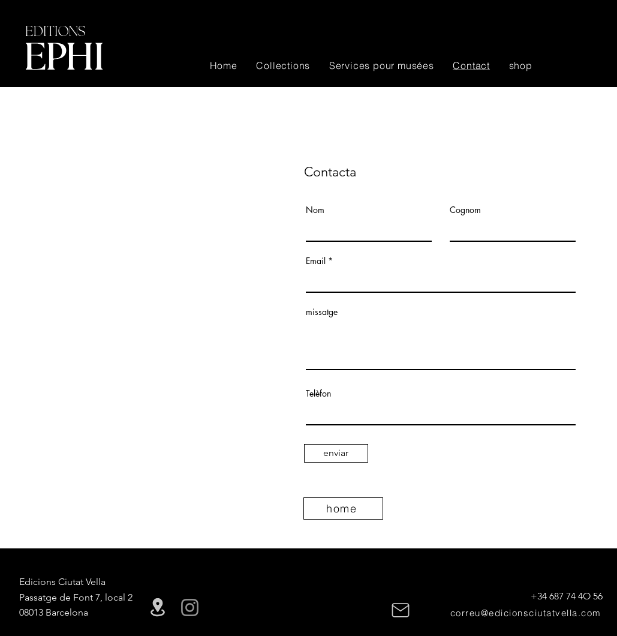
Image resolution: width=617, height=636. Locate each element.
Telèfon (318, 393)
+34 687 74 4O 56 (567, 596)
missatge (322, 312)
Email (316, 261)
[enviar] (336, 453)
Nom (315, 210)
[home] (343, 508)
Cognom (465, 210)
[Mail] (401, 610)
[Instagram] (189, 607)
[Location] (157, 607)
